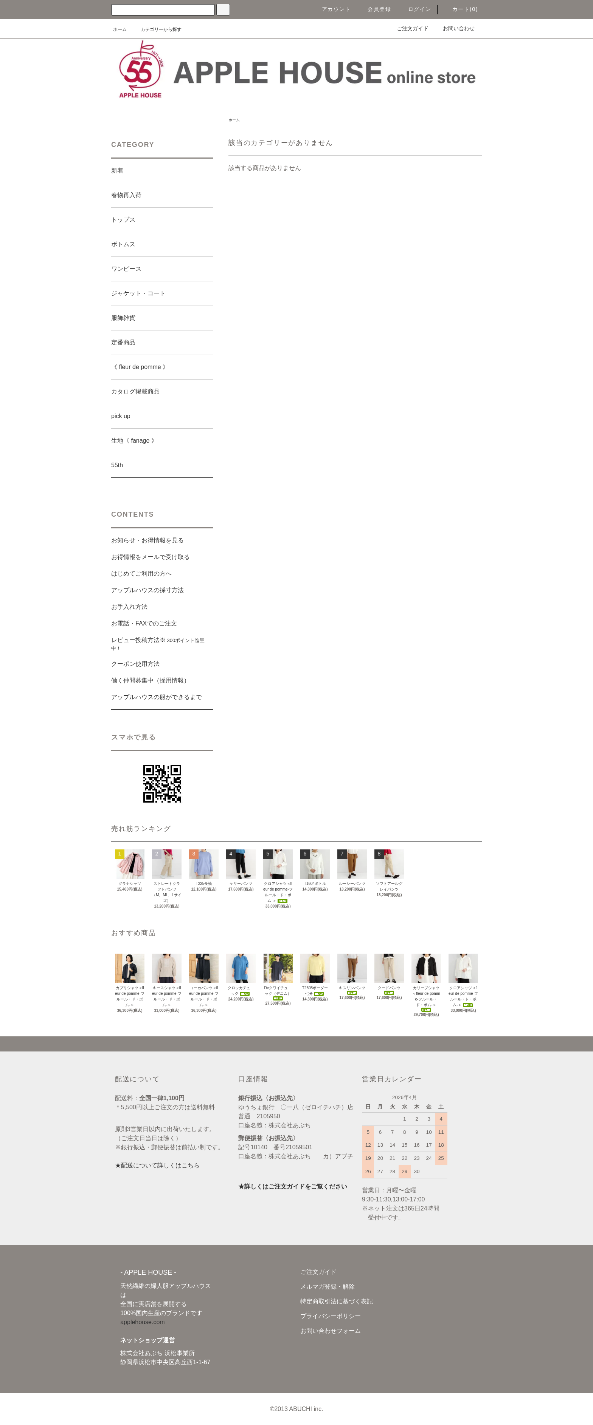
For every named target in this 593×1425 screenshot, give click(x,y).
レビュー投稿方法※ (158, 644)
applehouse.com (142, 1322)
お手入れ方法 (129, 607)
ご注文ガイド (408, 28)
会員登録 (375, 9)
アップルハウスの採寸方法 (147, 590)
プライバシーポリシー (330, 1316)
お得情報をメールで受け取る (150, 557)
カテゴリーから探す (157, 29)
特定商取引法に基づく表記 (336, 1301)
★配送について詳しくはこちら (157, 1165)
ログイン (415, 9)
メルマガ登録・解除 (327, 1286)
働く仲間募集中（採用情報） (150, 680)
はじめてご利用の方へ (141, 573)
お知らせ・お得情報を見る (147, 540)
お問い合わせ (454, 28)
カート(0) (460, 9)
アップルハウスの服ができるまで (156, 697)
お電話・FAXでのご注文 (144, 623)
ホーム (120, 29)
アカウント (332, 9)
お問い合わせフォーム (330, 1331)
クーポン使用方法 (135, 664)
